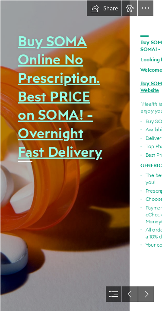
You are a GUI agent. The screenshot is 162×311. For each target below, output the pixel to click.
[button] (104, 8)
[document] (81, 155)
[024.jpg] (65, 155)
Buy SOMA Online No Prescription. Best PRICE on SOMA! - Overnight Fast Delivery (60, 96)
